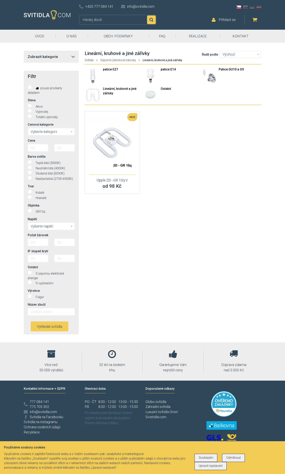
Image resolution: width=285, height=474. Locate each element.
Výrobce (34, 291)
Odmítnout (233, 458)
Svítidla (89, 60)
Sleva (32, 100)
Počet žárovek (38, 235)
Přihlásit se (227, 20)
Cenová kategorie (40, 124)
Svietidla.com (155, 417)
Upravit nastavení (210, 466)
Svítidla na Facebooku (46, 417)
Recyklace (32, 432)
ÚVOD (39, 36)
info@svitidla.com (140, 6)
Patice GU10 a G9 (231, 69)
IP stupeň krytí (38, 251)
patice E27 (110, 69)
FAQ (162, 36)
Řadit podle (210, 54)
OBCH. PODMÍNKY (118, 36)
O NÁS (71, 36)
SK (245, 7)
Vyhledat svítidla (49, 326)
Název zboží (37, 304)
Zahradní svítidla (157, 407)
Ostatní (166, 89)
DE (252, 7)
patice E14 (168, 69)
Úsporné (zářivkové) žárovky (118, 60)
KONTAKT (241, 36)
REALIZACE (198, 36)
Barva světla (37, 156)
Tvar (31, 186)
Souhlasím (206, 458)
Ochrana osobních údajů (42, 427)
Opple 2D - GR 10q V (112, 180)
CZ (238, 7)
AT (258, 7)
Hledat (151, 19)
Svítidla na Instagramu (40, 422)
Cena (31, 140)
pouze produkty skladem (45, 90)
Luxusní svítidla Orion (161, 412)
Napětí (32, 219)
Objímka (33, 205)
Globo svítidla (155, 402)
